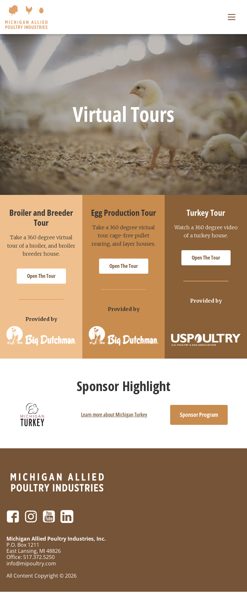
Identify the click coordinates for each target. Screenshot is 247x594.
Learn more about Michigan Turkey (114, 417)
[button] (231, 18)
